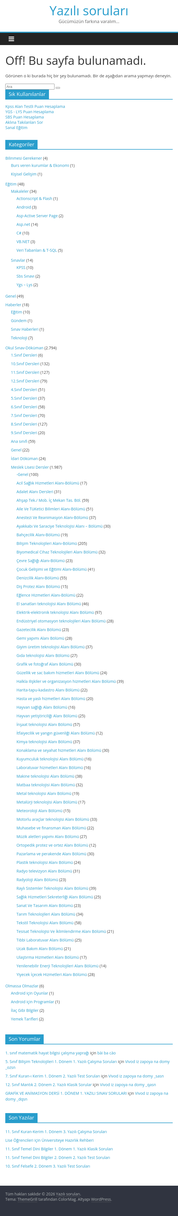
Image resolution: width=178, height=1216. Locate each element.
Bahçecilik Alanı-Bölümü (38, 534)
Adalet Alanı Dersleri (34, 491)
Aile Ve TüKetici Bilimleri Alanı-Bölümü (50, 508)
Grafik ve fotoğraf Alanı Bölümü (44, 664)
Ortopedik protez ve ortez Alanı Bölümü (52, 845)
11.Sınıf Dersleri (25, 372)
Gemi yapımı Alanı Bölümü (40, 638)
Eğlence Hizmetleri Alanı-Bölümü (45, 595)
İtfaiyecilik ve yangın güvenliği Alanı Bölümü (55, 733)
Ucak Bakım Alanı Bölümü (39, 948)
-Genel (22, 474)
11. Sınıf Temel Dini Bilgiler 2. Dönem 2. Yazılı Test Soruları (57, 1157)
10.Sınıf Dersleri (25, 363)
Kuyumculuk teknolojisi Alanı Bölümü (49, 759)
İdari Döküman (24, 458)
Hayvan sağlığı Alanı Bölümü (41, 707)
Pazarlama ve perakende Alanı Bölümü (51, 853)
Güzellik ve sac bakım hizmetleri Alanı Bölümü (57, 672)
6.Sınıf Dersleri (24, 406)
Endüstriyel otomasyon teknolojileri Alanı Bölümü (61, 621)
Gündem (19, 320)
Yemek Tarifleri (24, 1019)
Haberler (13, 304)
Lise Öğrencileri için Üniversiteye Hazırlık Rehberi (49, 1140)
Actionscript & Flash (34, 198)
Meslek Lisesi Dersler (30, 467)
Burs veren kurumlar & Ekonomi (40, 165)
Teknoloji (19, 337)
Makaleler (20, 191)
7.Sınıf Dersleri (24, 415)
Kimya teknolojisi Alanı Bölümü (44, 741)
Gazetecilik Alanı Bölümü (38, 629)
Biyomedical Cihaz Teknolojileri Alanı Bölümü (57, 552)
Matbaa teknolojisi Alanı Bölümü (45, 784)
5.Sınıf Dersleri (24, 398)
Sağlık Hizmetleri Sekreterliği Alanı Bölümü (54, 896)
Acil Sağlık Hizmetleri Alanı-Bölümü (47, 483)
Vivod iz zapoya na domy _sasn (136, 1076)
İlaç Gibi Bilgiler (24, 1010)
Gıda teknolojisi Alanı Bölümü (43, 655)
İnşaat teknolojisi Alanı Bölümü (44, 724)
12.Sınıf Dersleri (25, 381)
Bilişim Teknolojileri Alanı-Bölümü (46, 543)
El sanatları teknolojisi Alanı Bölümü (48, 603)
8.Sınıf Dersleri (24, 424)
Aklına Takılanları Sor (24, 122)
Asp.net (23, 224)
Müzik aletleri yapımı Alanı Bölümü (47, 836)
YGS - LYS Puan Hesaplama (29, 111)
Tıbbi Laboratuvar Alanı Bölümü (45, 940)
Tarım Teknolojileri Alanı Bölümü (45, 914)
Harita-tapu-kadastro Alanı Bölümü (48, 690)
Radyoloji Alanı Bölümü (37, 879)
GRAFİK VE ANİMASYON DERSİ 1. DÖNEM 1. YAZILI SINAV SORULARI (66, 1093)
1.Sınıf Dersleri (24, 355)
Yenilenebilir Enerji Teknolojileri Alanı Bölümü (57, 965)
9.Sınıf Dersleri (24, 432)
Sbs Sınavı (25, 276)
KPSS (20, 267)
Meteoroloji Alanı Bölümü (39, 810)
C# (18, 233)
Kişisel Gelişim (23, 174)
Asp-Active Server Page (37, 215)
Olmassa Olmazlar (21, 985)
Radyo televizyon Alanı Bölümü (44, 871)
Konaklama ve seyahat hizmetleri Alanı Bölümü (58, 750)
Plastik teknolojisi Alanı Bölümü (44, 862)
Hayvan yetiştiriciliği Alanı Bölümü (46, 715)
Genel (10, 296)
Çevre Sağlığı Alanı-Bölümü (40, 560)
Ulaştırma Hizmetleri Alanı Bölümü (47, 957)
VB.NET (22, 241)
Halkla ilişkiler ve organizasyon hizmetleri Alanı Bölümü (66, 681)
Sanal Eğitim (16, 127)
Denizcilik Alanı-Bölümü (37, 577)
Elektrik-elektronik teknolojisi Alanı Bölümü (55, 612)
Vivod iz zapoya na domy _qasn (128, 1084)
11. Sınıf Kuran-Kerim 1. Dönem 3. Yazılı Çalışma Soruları (56, 1131)
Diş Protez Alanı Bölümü (38, 586)
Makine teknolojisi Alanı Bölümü (45, 776)
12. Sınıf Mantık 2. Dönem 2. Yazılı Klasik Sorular (48, 1084)
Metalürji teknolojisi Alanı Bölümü (46, 802)
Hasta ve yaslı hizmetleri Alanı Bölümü (50, 698)
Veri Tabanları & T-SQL (36, 250)
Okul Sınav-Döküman (24, 347)
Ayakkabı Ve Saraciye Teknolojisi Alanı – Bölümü (59, 526)
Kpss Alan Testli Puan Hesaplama (35, 106)
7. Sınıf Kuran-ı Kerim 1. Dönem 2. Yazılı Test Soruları (52, 1076)
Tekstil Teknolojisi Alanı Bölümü (44, 922)
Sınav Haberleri (24, 329)
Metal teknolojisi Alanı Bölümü (43, 793)
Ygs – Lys (24, 284)
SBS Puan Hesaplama (24, 117)
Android (23, 207)
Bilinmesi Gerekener (23, 158)
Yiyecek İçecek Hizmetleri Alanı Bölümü (51, 974)
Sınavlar (18, 260)
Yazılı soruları (89, 10)
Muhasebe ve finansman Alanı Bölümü (51, 828)
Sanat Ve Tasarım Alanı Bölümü (44, 905)
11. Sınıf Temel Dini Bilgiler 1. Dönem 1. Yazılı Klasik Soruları (59, 1148)
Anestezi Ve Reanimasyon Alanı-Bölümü (52, 517)
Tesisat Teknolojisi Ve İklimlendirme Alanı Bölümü (61, 931)
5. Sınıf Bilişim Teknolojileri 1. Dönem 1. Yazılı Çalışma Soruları (61, 1061)
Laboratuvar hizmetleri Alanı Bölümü (49, 767)
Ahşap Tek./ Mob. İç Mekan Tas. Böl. (48, 500)
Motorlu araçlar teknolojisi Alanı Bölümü (52, 819)
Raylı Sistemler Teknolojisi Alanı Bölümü (52, 888)
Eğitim (10, 184)
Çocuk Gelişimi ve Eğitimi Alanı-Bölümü (51, 569)
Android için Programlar (32, 1001)
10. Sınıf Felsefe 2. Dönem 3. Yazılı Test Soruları (47, 1166)
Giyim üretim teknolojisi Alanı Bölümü (50, 646)
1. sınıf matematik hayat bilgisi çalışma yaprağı (47, 1053)
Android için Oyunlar (29, 993)
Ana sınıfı (19, 441)
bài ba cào (106, 1053)
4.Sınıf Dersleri (24, 389)
